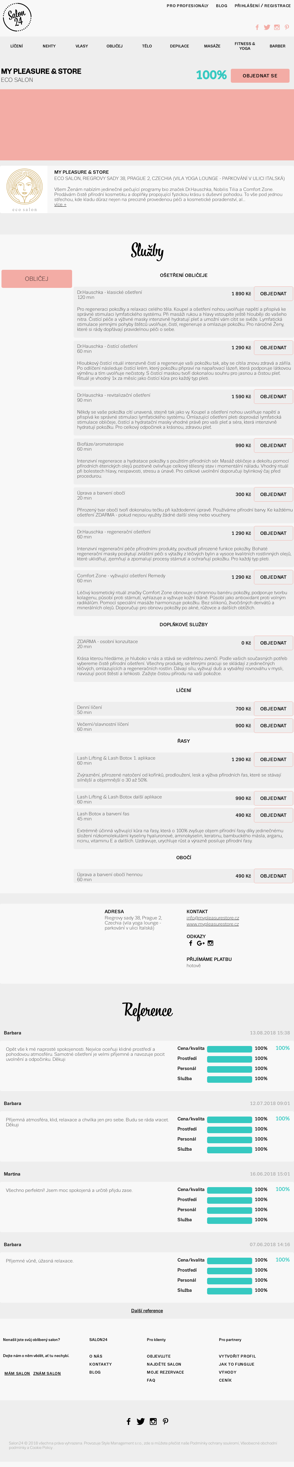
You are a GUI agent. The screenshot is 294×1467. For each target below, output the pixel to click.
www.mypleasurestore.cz (213, 924)
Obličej (115, 46)
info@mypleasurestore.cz (213, 917)
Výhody (227, 1372)
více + (60, 204)
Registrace (277, 6)
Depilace (179, 46)
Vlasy (82, 46)
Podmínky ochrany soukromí (214, 1443)
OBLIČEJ (36, 279)
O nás (95, 1356)
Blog (95, 1372)
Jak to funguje (236, 1364)
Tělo (147, 46)
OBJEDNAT (273, 293)
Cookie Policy (41, 1447)
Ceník (225, 1380)
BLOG (222, 6)
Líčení (16, 46)
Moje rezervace (165, 1372)
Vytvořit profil (237, 1356)
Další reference (147, 1310)
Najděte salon (164, 1364)
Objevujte (159, 1356)
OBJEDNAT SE (260, 75)
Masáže (212, 46)
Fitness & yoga (245, 46)
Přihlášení (247, 6)
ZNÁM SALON (47, 1373)
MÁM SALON (17, 1373)
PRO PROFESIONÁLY (188, 6)
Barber (277, 46)
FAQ (151, 1380)
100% (211, 75)
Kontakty (100, 1364)
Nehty (49, 46)
